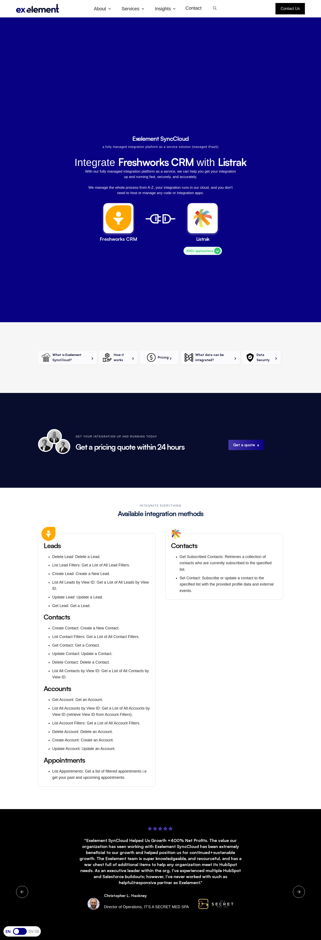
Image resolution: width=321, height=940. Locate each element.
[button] (104, 8)
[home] (51, 9)
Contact (193, 8)
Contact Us (290, 8)
